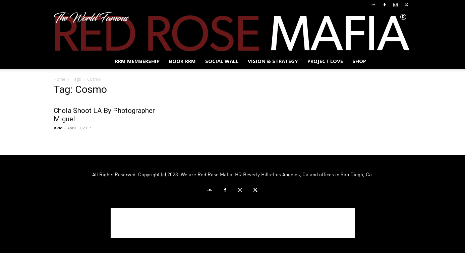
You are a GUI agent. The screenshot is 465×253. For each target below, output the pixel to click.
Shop (359, 61)
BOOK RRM (182, 61)
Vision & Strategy (273, 61)
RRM (58, 127)
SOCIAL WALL (221, 61)
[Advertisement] (233, 223)
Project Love (325, 61)
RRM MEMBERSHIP (137, 61)
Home (59, 79)
